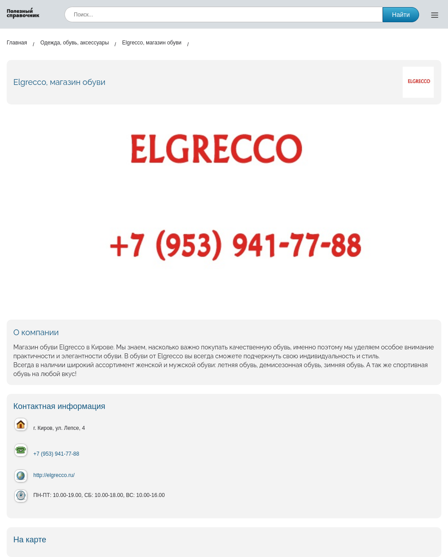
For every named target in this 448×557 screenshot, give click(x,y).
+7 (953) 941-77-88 (56, 454)
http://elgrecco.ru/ (54, 475)
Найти (401, 14)
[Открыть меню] (434, 14)
